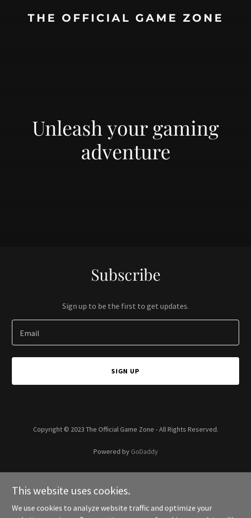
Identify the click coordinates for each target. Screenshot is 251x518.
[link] (125, 19)
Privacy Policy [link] (125, 479)
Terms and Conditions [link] (125, 491)
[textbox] (125, 332)
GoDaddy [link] (144, 451)
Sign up (125, 371)
